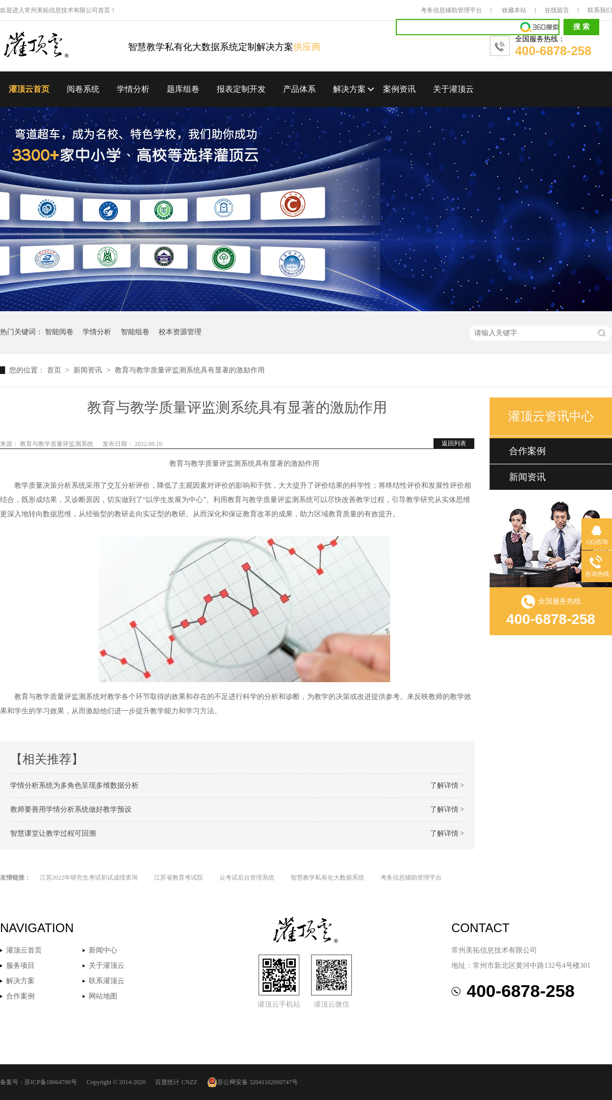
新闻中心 (103, 950)
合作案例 (527, 451)
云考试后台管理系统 (246, 877)
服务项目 (20, 965)
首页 (55, 370)
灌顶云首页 (29, 89)
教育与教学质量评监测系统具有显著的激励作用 (190, 370)
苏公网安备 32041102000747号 (252, 1082)
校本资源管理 (180, 332)
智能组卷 (135, 332)
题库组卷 (183, 89)
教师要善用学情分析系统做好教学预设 (71, 809)
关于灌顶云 (453, 89)
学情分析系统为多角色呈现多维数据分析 (74, 785)
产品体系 (299, 89)
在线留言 (557, 10)
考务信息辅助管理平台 (451, 10)
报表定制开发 (241, 89)
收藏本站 (514, 10)
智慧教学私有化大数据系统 (327, 877)
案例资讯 (399, 89)
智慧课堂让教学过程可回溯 (53, 833)
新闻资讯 (88, 370)
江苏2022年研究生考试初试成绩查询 (89, 877)
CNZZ (189, 1082)
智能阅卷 (59, 332)
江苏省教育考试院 (178, 877)
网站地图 (103, 996)
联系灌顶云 (106, 981)
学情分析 (133, 89)
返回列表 (454, 443)
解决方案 (349, 89)
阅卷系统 (83, 89)
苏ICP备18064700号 (50, 1082)
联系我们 (600, 10)
